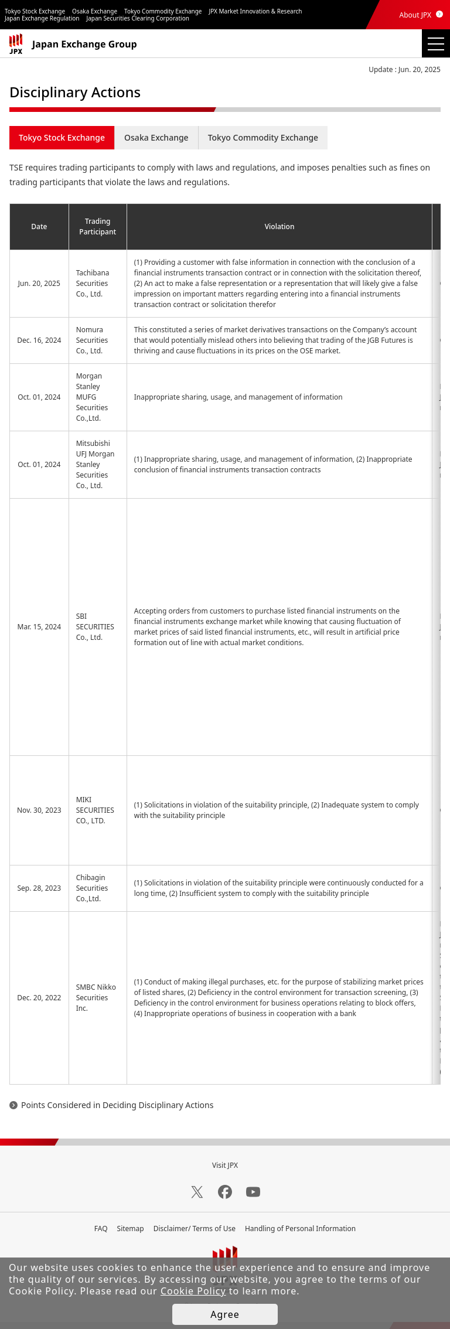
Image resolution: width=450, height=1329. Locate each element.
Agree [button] (224, 1314)
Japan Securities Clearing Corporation (138, 18)
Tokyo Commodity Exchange (263, 137)
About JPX (415, 15)
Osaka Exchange (156, 137)
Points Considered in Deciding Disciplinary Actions (117, 1104)
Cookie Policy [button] (193, 1290)
